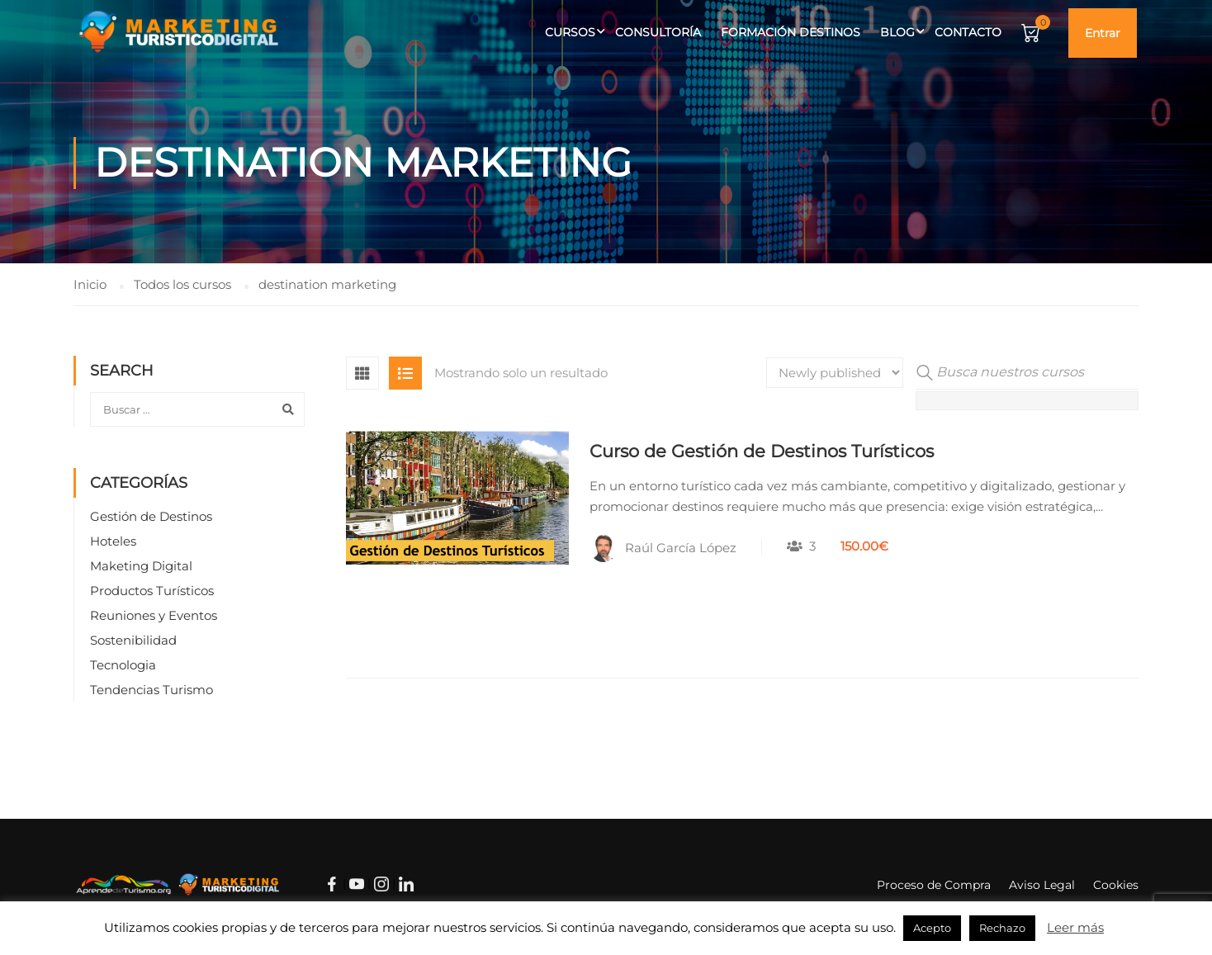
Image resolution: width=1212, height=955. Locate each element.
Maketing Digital (141, 566)
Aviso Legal (1042, 884)
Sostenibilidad (133, 640)
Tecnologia (123, 665)
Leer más (1075, 927)
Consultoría (658, 32)
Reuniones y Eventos (153, 615)
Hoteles (113, 541)
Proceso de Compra (934, 884)
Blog (897, 32)
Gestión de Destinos (151, 516)
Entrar (1102, 33)
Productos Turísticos (152, 590)
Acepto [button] (932, 927)
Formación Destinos (790, 32)
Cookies (1116, 884)
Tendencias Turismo (151, 689)
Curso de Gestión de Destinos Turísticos (761, 451)
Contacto (968, 32)
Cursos (570, 32)
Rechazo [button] (1002, 927)
